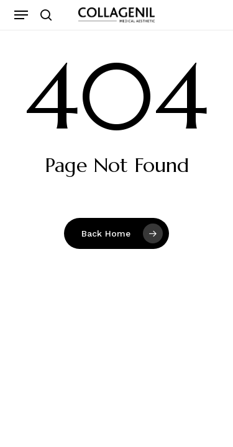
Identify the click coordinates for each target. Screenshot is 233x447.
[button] (21, 15)
